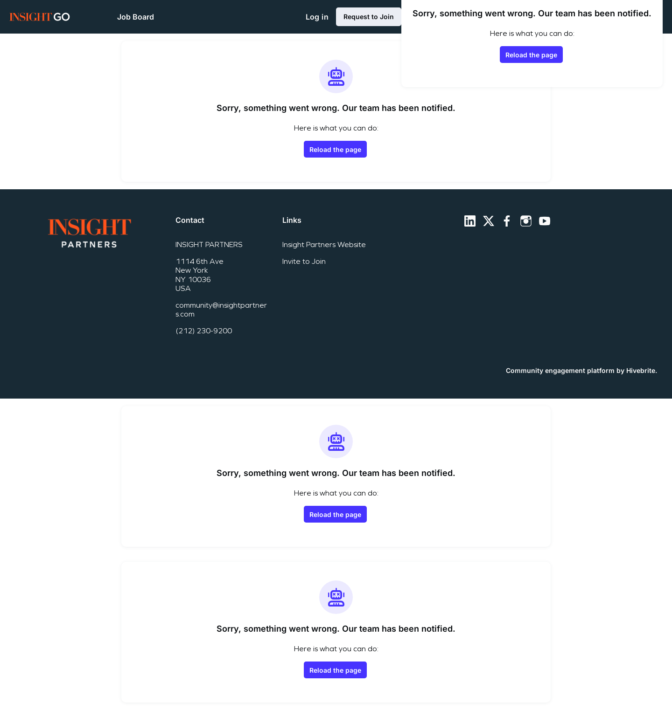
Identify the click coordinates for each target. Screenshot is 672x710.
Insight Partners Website (324, 244)
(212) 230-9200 (203, 330)
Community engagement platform (560, 370)
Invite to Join (304, 261)
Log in (317, 16)
